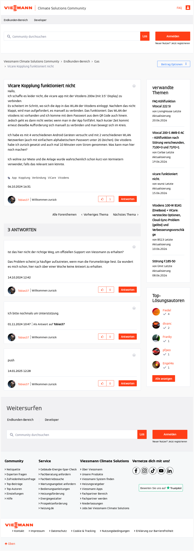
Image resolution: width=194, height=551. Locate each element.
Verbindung (39, 177)
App (14, 177)
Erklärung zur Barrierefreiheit (154, 531)
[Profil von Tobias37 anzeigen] (23, 199)
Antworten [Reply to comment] (127, 289)
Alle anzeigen (163, 378)
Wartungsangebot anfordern (58, 484)
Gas (96, 61)
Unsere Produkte (92, 474)
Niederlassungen (92, 503)
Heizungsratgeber (93, 484)
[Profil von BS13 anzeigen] (160, 239)
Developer (40, 20)
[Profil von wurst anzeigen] (161, 183)
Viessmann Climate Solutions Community (31, 61)
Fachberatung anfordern (56, 474)
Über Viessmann (92, 469)
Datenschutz (59, 531)
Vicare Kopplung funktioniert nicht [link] (30, 66)
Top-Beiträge (15, 484)
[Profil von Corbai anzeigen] (161, 152)
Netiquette (13, 469)
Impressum (38, 531)
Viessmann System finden (98, 479)
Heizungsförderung (52, 493)
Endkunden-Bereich (16, 20)
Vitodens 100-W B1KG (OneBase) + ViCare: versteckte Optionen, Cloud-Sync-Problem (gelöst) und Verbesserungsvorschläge (168, 220)
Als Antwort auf (49, 324)
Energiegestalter (51, 498)
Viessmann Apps (92, 489)
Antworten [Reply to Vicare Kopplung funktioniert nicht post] (127, 199)
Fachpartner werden (94, 498)
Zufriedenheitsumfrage (21, 479)
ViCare (52, 177)
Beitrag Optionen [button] (171, 64)
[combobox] (77, 36)
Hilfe (10, 498)
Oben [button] (11, 544)
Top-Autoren (14, 489)
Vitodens (63, 177)
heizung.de (47, 508)
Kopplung (24, 177)
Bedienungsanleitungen (55, 489)
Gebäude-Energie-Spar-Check (59, 469)
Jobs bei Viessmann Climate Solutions (105, 508)
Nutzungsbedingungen (116, 531)
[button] (134, 86)
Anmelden (188, 7)
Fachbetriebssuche (52, 479)
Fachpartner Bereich (94, 493)
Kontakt (19, 531)
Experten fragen (17, 474)
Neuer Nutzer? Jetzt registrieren (172, 43)
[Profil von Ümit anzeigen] (160, 266)
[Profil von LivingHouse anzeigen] (164, 111)
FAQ (179, 8)
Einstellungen (15, 493)
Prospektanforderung (54, 503)
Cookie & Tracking (84, 531)
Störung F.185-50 (163, 261)
